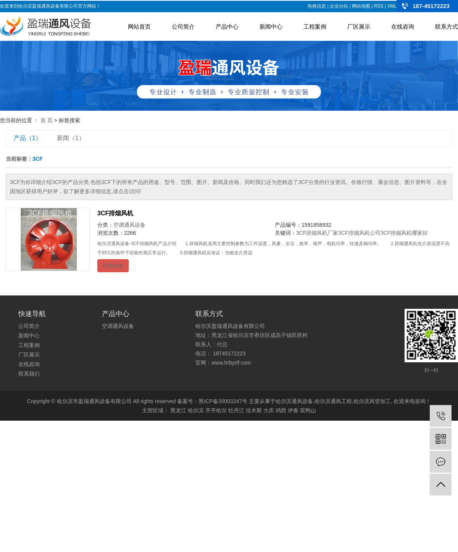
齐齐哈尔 (216, 410)
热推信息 (317, 6)
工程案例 (314, 26)
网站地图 (361, 6)
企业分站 (339, 6)
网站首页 (139, 26)
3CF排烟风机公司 (359, 233)
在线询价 (113, 266)
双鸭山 (308, 410)
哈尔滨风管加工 (372, 401)
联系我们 (29, 374)
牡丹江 (236, 410)
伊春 (293, 410)
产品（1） (28, 138)
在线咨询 (402, 26)
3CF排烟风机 (115, 213)
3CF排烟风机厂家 (317, 233)
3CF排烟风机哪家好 (404, 233)
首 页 (46, 120)
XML (392, 6)
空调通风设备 (129, 225)
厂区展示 (358, 26)
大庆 (268, 410)
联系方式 (446, 26)
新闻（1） (71, 138)
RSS (379, 6)
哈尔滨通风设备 (294, 401)
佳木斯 (254, 410)
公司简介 (183, 26)
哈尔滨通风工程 (333, 401)
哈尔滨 (196, 410)
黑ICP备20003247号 (222, 401)
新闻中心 (271, 26)
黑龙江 (178, 410)
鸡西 (281, 410)
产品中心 (227, 26)
